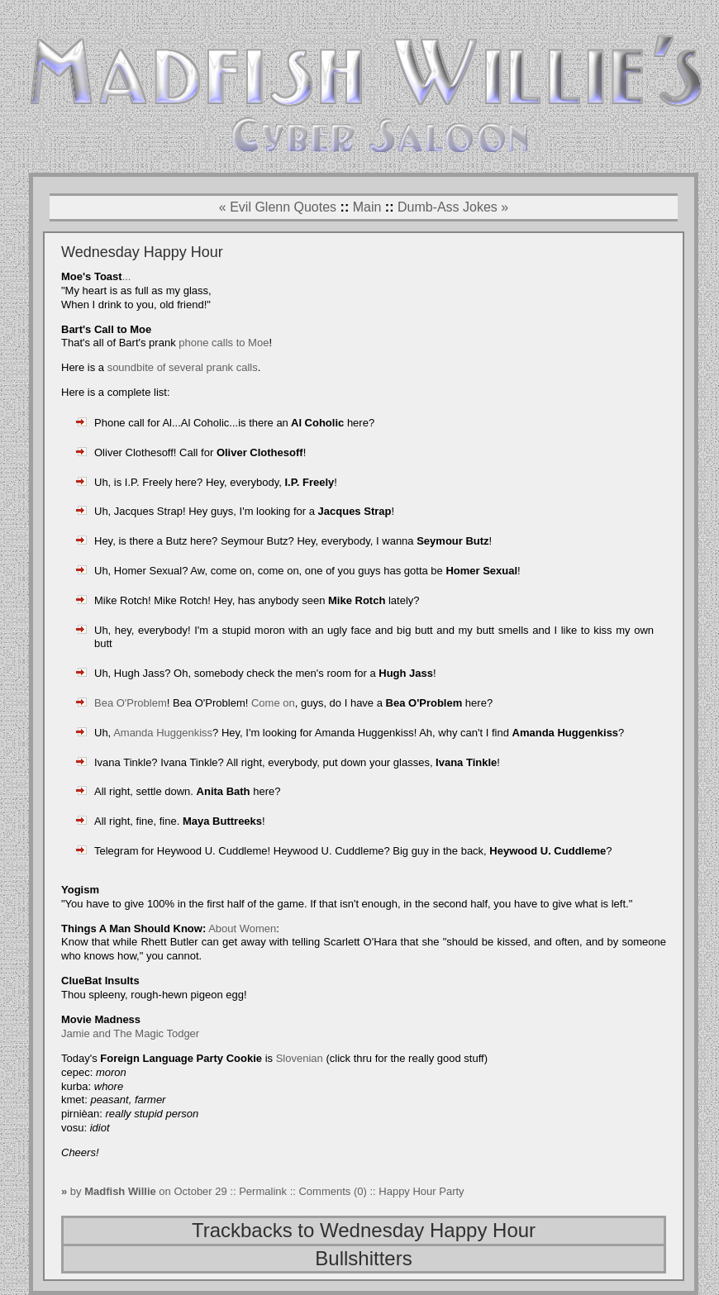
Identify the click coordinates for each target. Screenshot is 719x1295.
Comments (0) (332, 1191)
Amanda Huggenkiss (162, 732)
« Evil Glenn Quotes (277, 207)
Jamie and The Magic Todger (130, 1033)
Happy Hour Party (421, 1191)
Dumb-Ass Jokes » (453, 207)
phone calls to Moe (224, 342)
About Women (242, 928)
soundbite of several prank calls (182, 367)
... (126, 276)
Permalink (264, 1191)
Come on (273, 703)
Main (367, 207)
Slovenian (299, 1058)
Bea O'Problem (130, 703)
